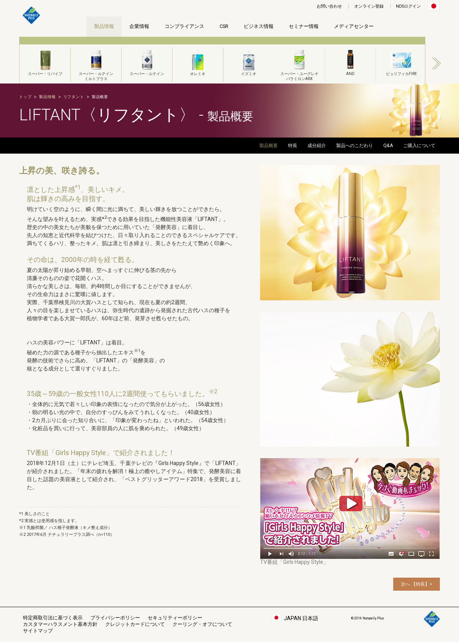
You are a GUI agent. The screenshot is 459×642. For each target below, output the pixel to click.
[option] (45, 60)
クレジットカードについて (135, 624)
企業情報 (139, 26)
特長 (292, 145)
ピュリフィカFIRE (401, 61)
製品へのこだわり (354, 145)
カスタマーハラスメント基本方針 (60, 624)
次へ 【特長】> (416, 584)
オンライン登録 (369, 6)
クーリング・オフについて (202, 624)
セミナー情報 (304, 26)
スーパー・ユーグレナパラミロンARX (299, 64)
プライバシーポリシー (115, 618)
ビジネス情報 (258, 26)
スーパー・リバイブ (45, 61)
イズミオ (248, 61)
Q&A (388, 145)
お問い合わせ (329, 6)
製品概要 (268, 145)
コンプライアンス (184, 26)
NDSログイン (408, 6)
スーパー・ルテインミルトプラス (96, 64)
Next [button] (436, 63)
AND (350, 61)
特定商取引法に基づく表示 (53, 618)
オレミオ (198, 61)
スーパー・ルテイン (147, 61)
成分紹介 (317, 145)
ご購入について (419, 145)
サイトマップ (38, 631)
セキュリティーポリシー (175, 618)
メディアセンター (354, 26)
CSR (224, 26)
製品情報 (104, 26)
